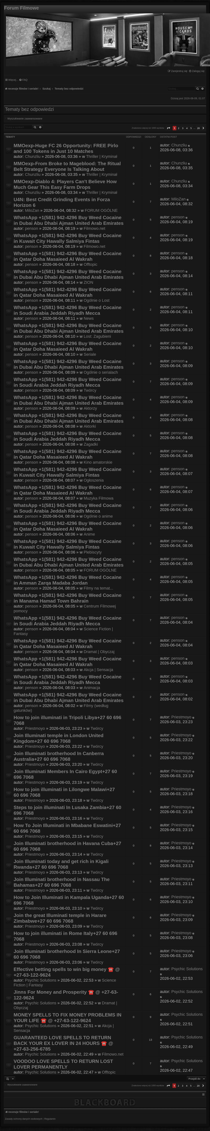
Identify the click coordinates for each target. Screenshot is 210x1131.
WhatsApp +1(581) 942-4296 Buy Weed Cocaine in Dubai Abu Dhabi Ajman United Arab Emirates (69, 220)
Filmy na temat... (98, 588)
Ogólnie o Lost (96, 300)
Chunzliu (33, 156)
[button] (168, 128)
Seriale (90, 354)
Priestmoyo (35, 728)
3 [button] (182, 128)
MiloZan (32, 210)
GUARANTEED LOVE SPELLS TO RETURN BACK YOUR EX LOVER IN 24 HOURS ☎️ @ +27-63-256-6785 (63, 1043)
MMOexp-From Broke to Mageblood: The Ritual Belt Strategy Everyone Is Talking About (67, 166)
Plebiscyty (93, 552)
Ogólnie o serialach (101, 372)
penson (31, 228)
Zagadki (91, 444)
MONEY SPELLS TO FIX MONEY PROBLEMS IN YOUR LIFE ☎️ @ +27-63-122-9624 (67, 1017)
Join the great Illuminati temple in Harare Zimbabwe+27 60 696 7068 (60, 918)
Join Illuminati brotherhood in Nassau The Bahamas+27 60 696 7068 (62, 882)
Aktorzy (90, 408)
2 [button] (178, 128)
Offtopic (90, 264)
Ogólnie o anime (98, 516)
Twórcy (90, 390)
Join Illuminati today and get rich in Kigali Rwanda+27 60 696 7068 (61, 864)
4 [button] (187, 128)
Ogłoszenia (94, 480)
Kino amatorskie (98, 462)
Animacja (92, 687)
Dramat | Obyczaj (99, 651)
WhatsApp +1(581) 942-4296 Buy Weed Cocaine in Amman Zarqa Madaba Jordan (67, 580)
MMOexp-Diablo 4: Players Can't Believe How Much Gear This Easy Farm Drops (65, 184)
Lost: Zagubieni (97, 336)
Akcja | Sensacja (98, 669)
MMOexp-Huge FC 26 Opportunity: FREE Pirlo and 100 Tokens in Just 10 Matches (66, 148)
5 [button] (191, 128)
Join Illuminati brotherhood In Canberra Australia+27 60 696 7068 (59, 756)
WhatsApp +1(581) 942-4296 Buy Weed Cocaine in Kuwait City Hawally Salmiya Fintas (67, 238)
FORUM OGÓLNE (101, 210)
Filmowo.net (94, 228)
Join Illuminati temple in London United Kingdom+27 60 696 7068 (59, 738)
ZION (88, 282)
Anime (89, 534)
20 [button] (198, 128)
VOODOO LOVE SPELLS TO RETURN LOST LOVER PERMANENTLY (63, 1064)
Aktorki (90, 426)
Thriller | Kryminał (101, 156)
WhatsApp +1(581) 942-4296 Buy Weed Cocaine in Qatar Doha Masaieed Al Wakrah (67, 256)
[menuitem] (196, 71)
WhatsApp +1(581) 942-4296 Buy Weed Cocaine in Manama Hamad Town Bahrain (67, 598)
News (89, 318)
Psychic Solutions (40, 980)
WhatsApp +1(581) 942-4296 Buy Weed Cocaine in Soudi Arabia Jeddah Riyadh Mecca (67, 310)
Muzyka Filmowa (98, 498)
